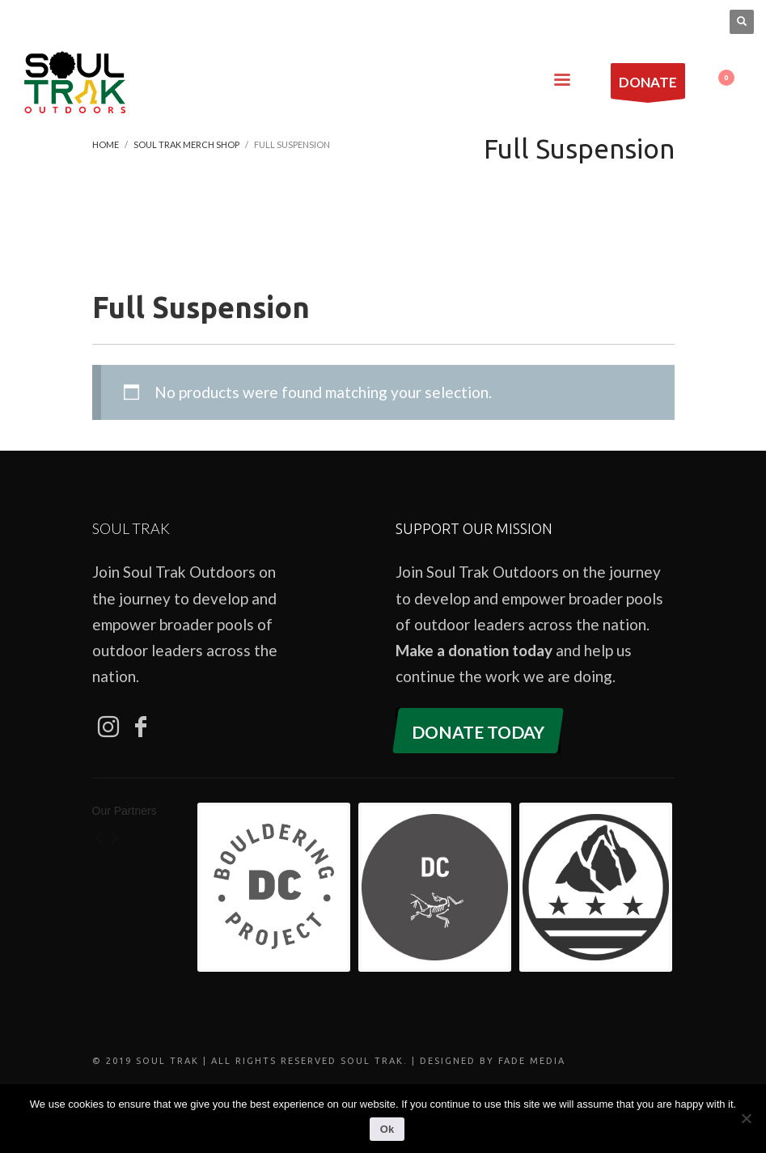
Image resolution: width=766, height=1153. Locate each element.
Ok (387, 1129)
